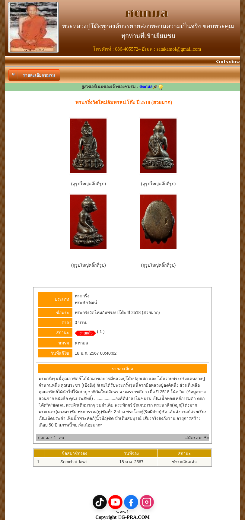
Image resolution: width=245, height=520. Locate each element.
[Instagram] (147, 502)
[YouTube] (115, 502)
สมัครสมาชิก (197, 437)
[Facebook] (131, 502)
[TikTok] (100, 502)
